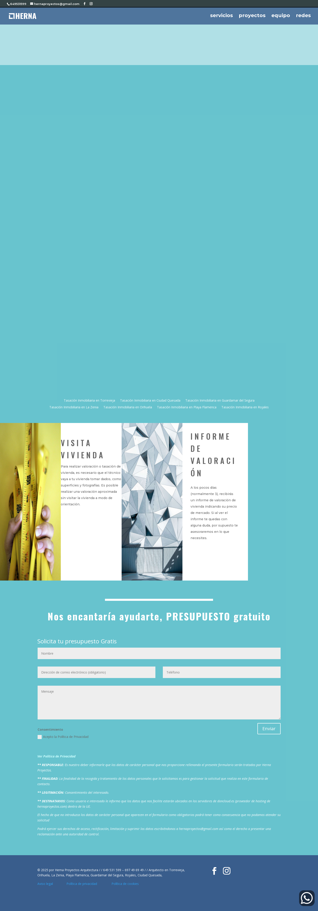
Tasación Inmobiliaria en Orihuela (127, 407)
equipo (280, 16)
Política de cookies (125, 884)
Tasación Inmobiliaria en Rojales (245, 407)
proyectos (252, 16)
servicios (221, 16)
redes (303, 16)
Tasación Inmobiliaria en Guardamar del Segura (219, 400)
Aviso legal (45, 884)
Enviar (269, 729)
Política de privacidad (83, 884)
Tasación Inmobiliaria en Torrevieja (89, 400)
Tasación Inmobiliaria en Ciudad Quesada (150, 400)
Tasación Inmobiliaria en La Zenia (73, 407)
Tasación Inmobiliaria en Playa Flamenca (186, 407)
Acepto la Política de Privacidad (63, 737)
